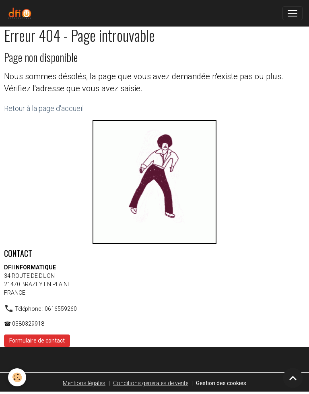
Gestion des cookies (221, 383)
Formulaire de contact (37, 340)
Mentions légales (84, 383)
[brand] (21, 13)
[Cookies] (17, 377)
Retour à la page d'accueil (44, 108)
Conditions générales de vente (150, 383)
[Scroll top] (293, 378)
